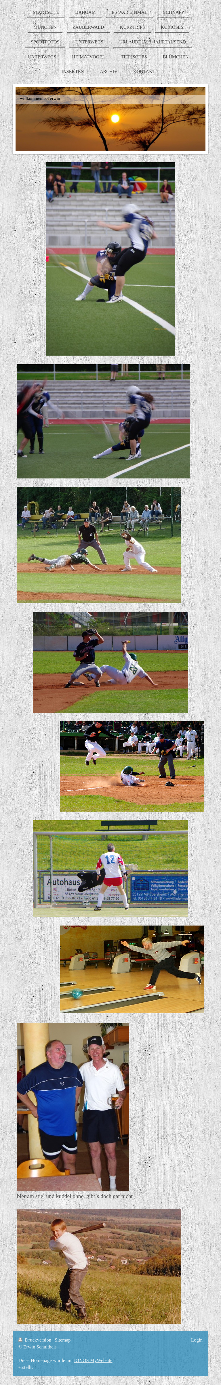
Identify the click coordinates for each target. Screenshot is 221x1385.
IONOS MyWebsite (93, 1360)
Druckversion (35, 1340)
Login (197, 1340)
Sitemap (63, 1340)
